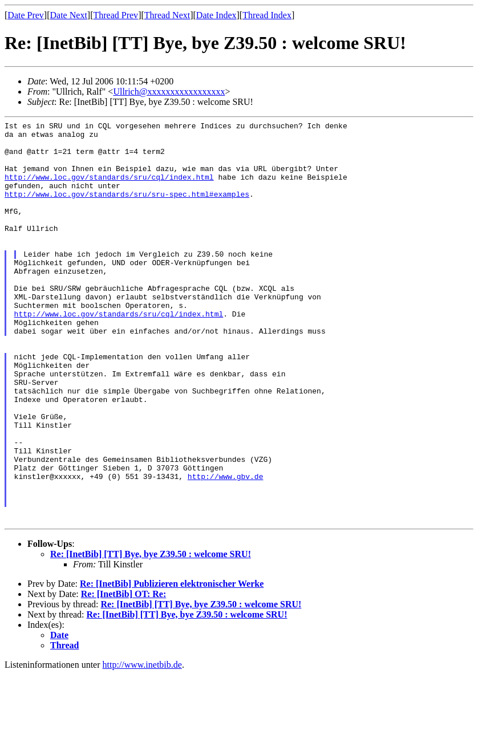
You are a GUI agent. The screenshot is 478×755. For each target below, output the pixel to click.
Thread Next (167, 15)
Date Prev (25, 15)
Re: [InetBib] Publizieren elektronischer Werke (172, 664)
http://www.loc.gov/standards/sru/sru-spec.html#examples (127, 209)
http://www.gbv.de (226, 548)
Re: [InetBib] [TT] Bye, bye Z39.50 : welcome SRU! (150, 634)
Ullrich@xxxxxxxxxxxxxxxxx (169, 91)
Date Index (216, 15)
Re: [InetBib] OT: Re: (123, 674)
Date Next (68, 15)
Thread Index (266, 15)
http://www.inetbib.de (142, 745)
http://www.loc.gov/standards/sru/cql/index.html (109, 189)
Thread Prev (115, 15)
